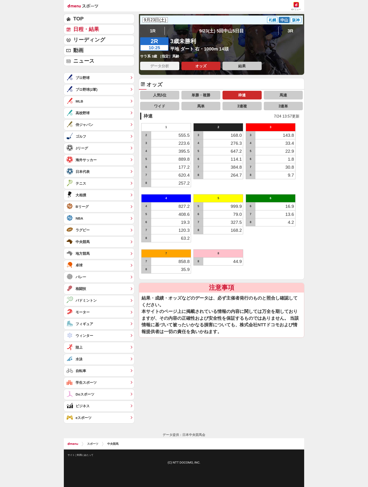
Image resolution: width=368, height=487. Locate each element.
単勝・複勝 (201, 95)
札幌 (272, 20)
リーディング (89, 40)
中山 (284, 20)
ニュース (84, 61)
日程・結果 (86, 29)
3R (290, 30)
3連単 (283, 106)
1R (152, 30)
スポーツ (92, 443)
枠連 (242, 95)
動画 (78, 50)
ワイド (159, 106)
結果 (242, 66)
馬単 (201, 106)
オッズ (201, 66)
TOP (78, 19)
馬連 (283, 95)
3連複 (242, 106)
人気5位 (159, 95)
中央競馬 (113, 443)
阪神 (296, 20)
